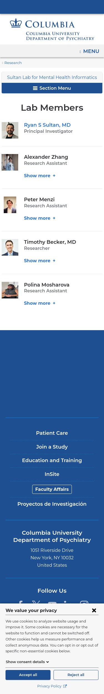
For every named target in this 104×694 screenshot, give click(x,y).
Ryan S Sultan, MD (46, 125)
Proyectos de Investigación (52, 504)
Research (12, 63)
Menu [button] (92, 49)
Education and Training (52, 460)
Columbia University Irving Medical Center (52, 6)
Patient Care (52, 433)
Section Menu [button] (52, 88)
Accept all (28, 675)
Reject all (76, 675)
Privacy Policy (52, 686)
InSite (52, 474)
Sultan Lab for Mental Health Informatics (52, 77)
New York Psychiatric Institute (52, 382)
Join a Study (52, 447)
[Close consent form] (94, 610)
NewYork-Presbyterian (52, 363)
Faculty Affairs (52, 489)
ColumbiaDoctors (52, 401)
